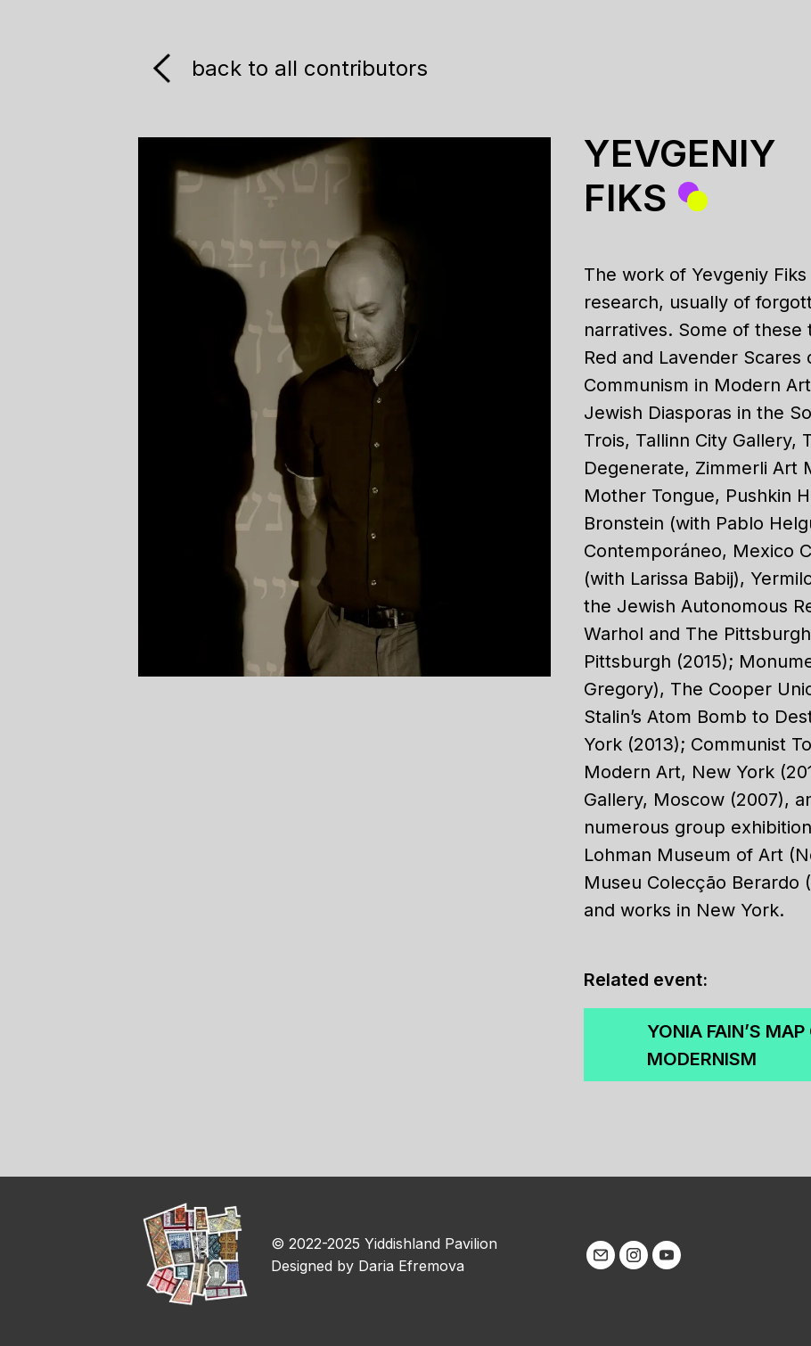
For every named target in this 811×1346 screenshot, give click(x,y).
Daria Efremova (411, 1266)
